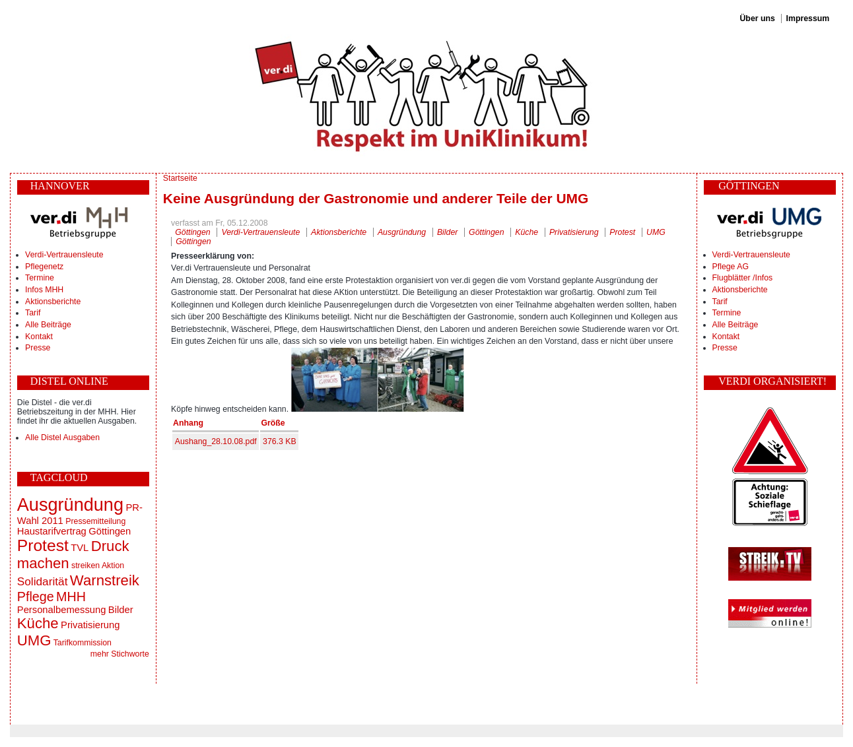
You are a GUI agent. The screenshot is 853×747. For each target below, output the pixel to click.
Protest (43, 545)
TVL (79, 547)
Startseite (180, 178)
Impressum (808, 18)
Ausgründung (70, 504)
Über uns (756, 18)
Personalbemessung (61, 609)
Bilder (120, 609)
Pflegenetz (44, 266)
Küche (38, 623)
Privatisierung (90, 625)
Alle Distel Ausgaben (62, 437)
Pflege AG (730, 266)
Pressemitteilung (95, 521)
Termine (39, 277)
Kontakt (39, 336)
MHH (71, 596)
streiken (85, 565)
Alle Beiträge (48, 324)
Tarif (32, 312)
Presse (37, 347)
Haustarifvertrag (51, 531)
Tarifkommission (82, 642)
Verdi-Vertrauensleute (64, 254)
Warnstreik (104, 580)
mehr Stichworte (119, 654)
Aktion (113, 565)
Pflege (35, 596)
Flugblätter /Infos (742, 277)
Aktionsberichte (53, 301)
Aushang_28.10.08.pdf (216, 441)
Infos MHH (44, 289)
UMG (34, 640)
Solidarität (42, 581)
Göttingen (109, 531)
